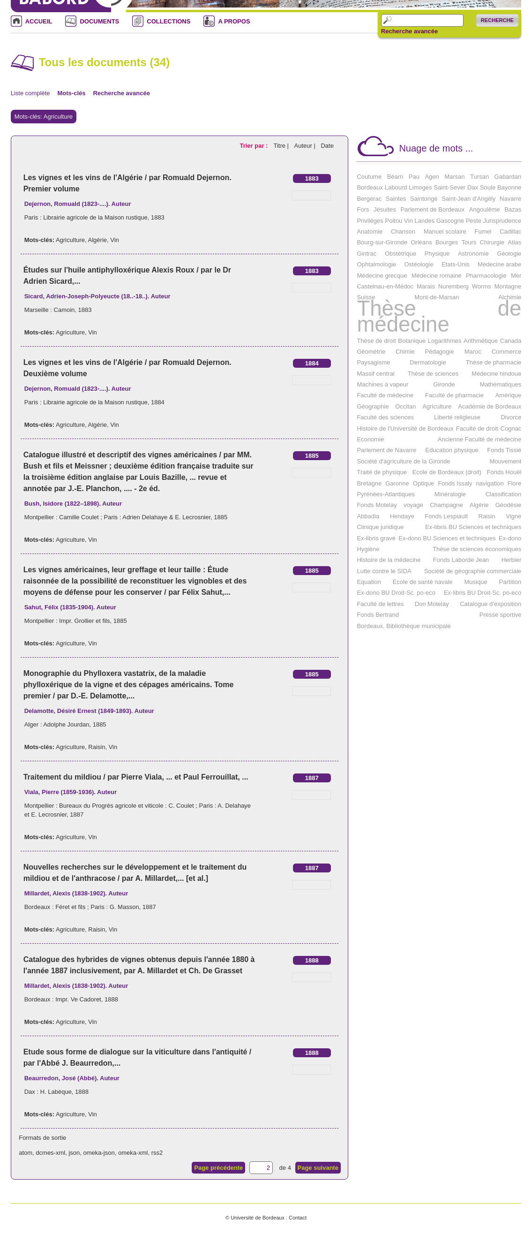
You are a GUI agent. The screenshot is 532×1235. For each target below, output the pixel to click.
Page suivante (318, 1167)
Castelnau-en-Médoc (385, 286)
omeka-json (99, 1152)
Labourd (396, 187)
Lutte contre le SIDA (384, 571)
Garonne (397, 483)
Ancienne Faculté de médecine (480, 439)
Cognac (511, 428)
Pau (414, 176)
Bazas (512, 209)
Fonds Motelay (377, 504)
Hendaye (402, 516)
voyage (413, 504)
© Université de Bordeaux (255, 1217)
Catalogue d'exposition (490, 603)
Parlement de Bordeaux (432, 209)
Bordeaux (370, 187)
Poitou (393, 220)
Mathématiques (500, 384)
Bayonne (509, 187)
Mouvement (505, 461)
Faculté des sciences (385, 417)
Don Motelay (432, 603)
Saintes (396, 198)
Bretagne (369, 483)
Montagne (507, 286)
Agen (432, 176)
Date (327, 145)
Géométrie (371, 351)
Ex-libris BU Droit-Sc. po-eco (482, 592)
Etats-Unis (456, 264)
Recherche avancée (409, 31)
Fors (363, 209)
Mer (516, 275)
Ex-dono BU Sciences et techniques (446, 538)
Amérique (508, 395)
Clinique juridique (380, 526)
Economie (370, 439)
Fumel (482, 231)
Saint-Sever (449, 187)
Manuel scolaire (445, 231)
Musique (476, 581)
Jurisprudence (502, 220)
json (74, 1152)
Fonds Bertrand (378, 614)
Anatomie (369, 231)
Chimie (405, 351)
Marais (426, 286)
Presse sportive (501, 614)
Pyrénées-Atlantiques (386, 494)
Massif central (375, 373)
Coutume (369, 176)
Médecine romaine (437, 275)
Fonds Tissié (504, 450)
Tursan (479, 176)
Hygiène (368, 549)
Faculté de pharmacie (454, 395)
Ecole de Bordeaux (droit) (446, 472)
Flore (515, 483)
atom (25, 1152)
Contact (298, 1217)
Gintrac (366, 253)
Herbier (512, 559)
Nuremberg (453, 286)
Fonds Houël (504, 472)
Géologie (509, 253)
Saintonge (424, 198)
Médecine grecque (382, 275)
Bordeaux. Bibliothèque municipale (403, 625)
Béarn (395, 176)
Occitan (405, 406)
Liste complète (30, 93)
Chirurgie (492, 242)
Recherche (497, 20)
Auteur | (305, 145)
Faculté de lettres (380, 603)
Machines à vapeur (382, 384)
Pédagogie (439, 351)
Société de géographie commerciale (472, 571)
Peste (473, 220)
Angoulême (484, 209)
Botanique (412, 340)
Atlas (514, 242)
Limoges (420, 187)
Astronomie (473, 253)
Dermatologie (428, 362)
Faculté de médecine (385, 395)
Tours (469, 242)
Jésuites (385, 209)
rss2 (157, 1152)
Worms (481, 286)
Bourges (446, 242)
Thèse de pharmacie (494, 362)
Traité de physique (381, 472)
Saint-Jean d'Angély (468, 198)
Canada (511, 340)
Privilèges (370, 220)
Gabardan (507, 176)
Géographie (373, 406)
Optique (424, 483)
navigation (489, 483)
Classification (504, 494)
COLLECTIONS (168, 21)
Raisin (96, 746)
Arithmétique (481, 340)
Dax (472, 187)
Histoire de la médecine (388, 559)
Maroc (473, 351)
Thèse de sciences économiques (477, 549)
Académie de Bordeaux (489, 406)
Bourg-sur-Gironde (382, 242)
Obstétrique (400, 253)
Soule (487, 187)
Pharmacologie (486, 275)
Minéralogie (450, 494)
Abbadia (368, 516)
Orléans (421, 242)
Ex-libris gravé (376, 538)
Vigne (513, 516)
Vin (114, 239)
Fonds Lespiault (446, 516)
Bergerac (369, 198)
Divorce (511, 417)
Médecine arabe (499, 264)
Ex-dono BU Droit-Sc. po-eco (396, 592)
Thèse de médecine (439, 316)
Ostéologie (418, 264)
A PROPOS (234, 21)
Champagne (446, 504)
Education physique (451, 450)
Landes (424, 220)
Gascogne (450, 220)
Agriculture (70, 239)
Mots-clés (72, 93)
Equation (369, 581)
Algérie (97, 239)
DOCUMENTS (99, 21)
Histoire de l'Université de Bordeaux (405, 428)
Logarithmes (445, 340)
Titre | (281, 145)
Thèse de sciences (433, 373)
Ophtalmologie (376, 264)
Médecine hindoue (496, 373)
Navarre (510, 198)
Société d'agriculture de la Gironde (403, 461)
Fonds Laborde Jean (461, 559)
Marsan (454, 176)
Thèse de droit (376, 340)
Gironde (444, 384)
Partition (510, 581)
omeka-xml (133, 1152)
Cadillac (510, 231)
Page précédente (218, 1167)
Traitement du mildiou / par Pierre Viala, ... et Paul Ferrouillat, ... (135, 777)
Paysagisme (373, 362)
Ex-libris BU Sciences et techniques (473, 526)
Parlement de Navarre (386, 450)
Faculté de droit (477, 428)
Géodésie (508, 504)
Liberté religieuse (457, 417)
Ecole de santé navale (423, 581)
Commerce (507, 351)
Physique (437, 253)
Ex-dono (510, 538)
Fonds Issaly (455, 483)
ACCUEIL (38, 21)
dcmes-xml (50, 1152)
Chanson (403, 231)
